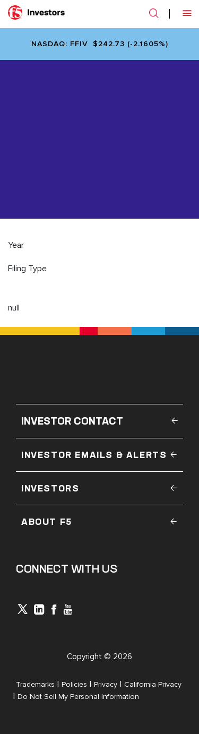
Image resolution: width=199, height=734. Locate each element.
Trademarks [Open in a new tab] (35, 684)
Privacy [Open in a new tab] (105, 684)
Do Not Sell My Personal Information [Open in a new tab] (78, 696)
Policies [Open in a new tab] (74, 684)
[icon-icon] (22, 611)
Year (16, 245)
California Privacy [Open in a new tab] (152, 684)
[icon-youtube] (68, 611)
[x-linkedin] (39, 611)
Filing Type (27, 268)
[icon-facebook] (53, 611)
